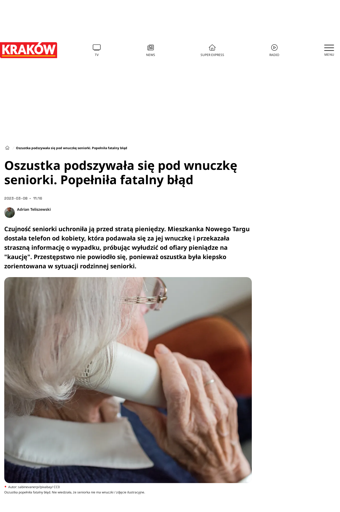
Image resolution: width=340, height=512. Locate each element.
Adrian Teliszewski (34, 209)
